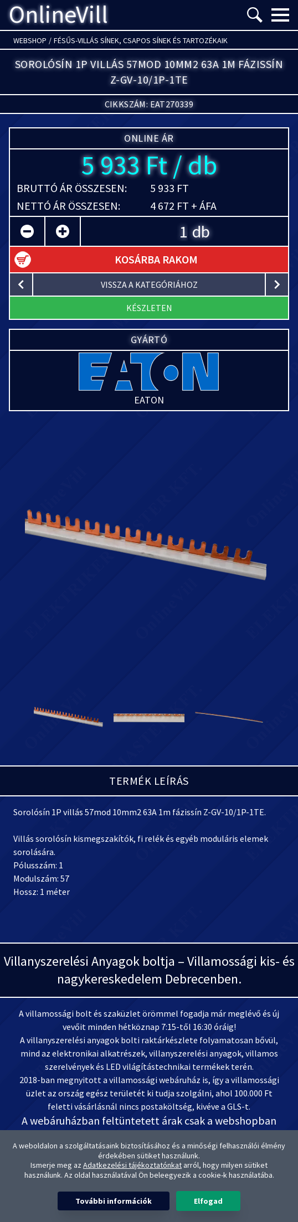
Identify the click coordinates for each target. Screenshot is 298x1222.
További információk (113, 1201)
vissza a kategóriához (149, 284)
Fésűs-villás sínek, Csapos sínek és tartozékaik (141, 40)
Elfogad (208, 1201)
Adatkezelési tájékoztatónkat (132, 1165)
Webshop (30, 40)
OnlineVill (58, 14)
